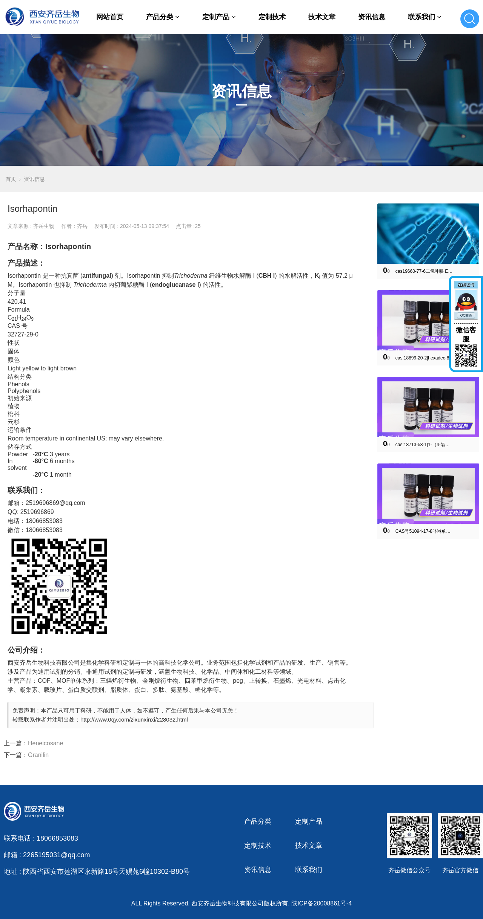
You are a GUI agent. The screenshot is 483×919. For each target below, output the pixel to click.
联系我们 (424, 17)
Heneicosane (45, 743)
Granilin (38, 755)
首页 (11, 179)
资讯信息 (371, 17)
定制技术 (272, 17)
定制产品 (219, 17)
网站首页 (109, 17)
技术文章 (321, 17)
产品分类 (163, 17)
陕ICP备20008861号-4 (321, 903)
